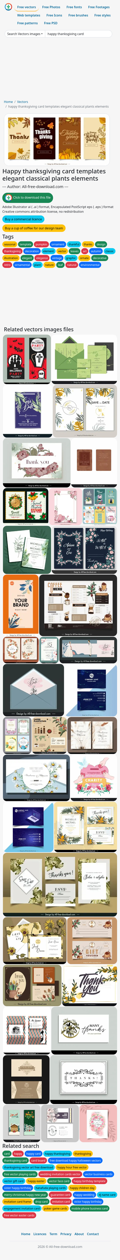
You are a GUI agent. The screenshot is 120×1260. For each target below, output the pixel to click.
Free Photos (51, 7)
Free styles (102, 15)
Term (53, 1234)
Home (8, 102)
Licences (39, 1234)
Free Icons (54, 15)
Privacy (65, 1234)
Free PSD (50, 23)
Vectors (22, 102)
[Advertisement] (60, 70)
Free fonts (74, 7)
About (79, 1234)
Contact (93, 1234)
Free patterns (27, 23)
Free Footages (99, 7)
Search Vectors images (23, 34)
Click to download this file (28, 198)
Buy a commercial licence (23, 219)
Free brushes (78, 15)
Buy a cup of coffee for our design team (34, 228)
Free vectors (26, 7)
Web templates (28, 15)
